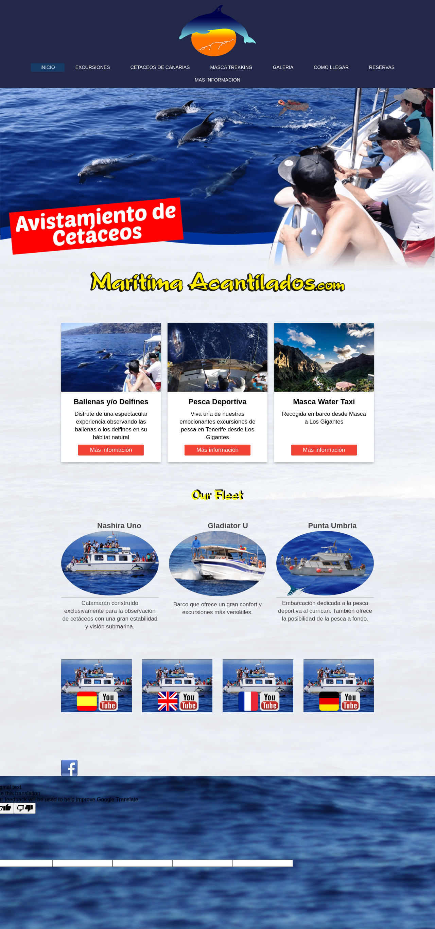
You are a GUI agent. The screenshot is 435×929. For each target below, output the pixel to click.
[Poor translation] (25, 808)
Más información (111, 450)
